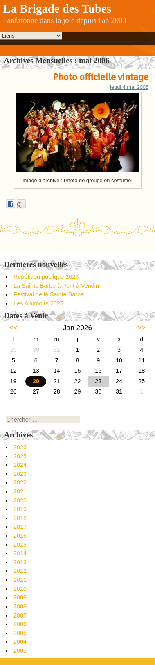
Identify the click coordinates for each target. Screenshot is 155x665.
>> (141, 327)
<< (13, 327)
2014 (20, 553)
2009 (20, 597)
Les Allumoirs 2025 (38, 303)
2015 (20, 544)
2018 (20, 518)
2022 (20, 482)
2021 (20, 491)
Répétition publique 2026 (46, 277)
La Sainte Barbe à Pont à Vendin (56, 286)
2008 (20, 606)
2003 (20, 650)
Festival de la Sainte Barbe (48, 294)
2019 (20, 509)
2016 (20, 535)
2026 (20, 447)
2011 (20, 580)
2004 (20, 641)
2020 (20, 500)
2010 (20, 589)
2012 (20, 571)
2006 (20, 624)
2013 (20, 562)
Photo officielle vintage (100, 77)
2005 (20, 633)
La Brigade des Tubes (57, 8)
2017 (20, 526)
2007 (20, 615)
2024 (20, 464)
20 (36, 381)
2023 (20, 473)
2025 (20, 456)
